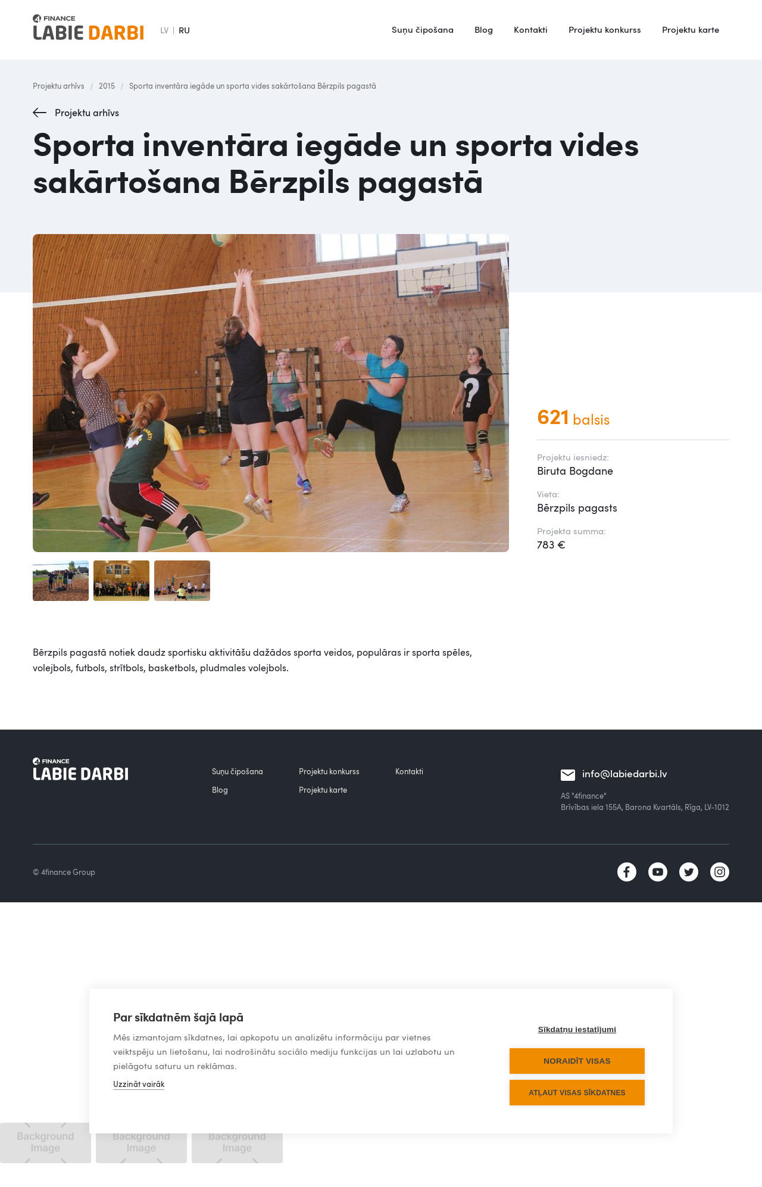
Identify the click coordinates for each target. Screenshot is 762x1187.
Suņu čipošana (423, 29)
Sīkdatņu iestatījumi (577, 1029)
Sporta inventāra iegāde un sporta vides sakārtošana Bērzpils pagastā (252, 85)
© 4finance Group (64, 872)
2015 (107, 85)
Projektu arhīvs (59, 85)
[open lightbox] (273, 393)
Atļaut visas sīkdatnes (577, 1093)
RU (184, 30)
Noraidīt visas (577, 1061)
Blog (483, 29)
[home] (88, 30)
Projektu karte (690, 29)
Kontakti (531, 29)
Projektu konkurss (605, 29)
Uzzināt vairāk (138, 1084)
